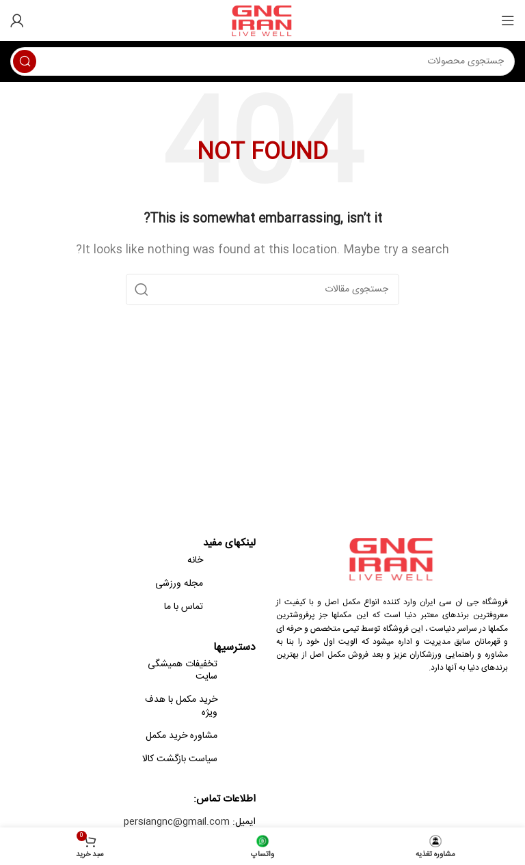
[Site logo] (263, 20)
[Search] (262, 61)
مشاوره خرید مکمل (181, 736)
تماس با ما (183, 607)
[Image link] (392, 558)
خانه (195, 560)
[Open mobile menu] (508, 20)
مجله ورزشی (179, 584)
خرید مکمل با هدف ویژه (181, 706)
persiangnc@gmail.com (177, 822)
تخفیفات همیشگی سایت (182, 670)
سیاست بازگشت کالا (179, 759)
